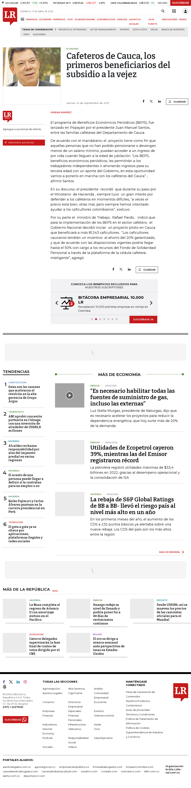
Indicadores (50, 724)
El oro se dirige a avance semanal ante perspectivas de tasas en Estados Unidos (109, 646)
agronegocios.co (45, 766)
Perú (26, 34)
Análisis (98, 688)
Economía (100, 702)
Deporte (162, 600)
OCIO (70, 19)
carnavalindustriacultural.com (59, 771)
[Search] (162, 11)
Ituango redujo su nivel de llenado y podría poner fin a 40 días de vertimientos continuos (106, 614)
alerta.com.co (11, 775)
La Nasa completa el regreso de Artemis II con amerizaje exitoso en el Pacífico (44, 612)
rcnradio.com (109, 771)
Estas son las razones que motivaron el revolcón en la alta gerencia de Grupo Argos (24, 394)
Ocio (97, 728)
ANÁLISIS (122, 19)
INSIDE (183, 19)
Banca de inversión (173, 29)
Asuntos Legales (52, 693)
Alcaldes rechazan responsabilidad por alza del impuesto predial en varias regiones (23, 453)
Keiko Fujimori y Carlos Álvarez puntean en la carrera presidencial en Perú (26, 506)
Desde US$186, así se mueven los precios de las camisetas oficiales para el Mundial (172, 612)
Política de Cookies (137, 727)
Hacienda (13, 441)
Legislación (36, 634)
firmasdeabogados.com (107, 766)
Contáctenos (134, 705)
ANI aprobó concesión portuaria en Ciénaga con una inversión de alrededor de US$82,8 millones (25, 424)
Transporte (16, 412)
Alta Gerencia (76, 688)
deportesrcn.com (34, 775)
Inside (97, 724)
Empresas (48, 711)
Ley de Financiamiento (103, 29)
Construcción (17, 382)
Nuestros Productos (138, 700)
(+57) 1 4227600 (13, 706)
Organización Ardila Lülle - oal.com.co (174, 769)
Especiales (74, 711)
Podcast (48, 737)
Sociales (48, 746)
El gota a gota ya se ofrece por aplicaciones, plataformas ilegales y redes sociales (25, 534)
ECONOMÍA (45, 19)
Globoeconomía (104, 715)
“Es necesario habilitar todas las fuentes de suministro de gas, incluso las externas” (132, 397)
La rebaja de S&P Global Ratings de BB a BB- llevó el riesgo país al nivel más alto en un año (133, 506)
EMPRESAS (59, 19)
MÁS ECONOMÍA (169, 551)
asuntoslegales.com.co (17, 766)
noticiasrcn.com (130, 771)
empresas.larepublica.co (74, 766)
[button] (56, 303)
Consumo (48, 702)
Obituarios (74, 728)
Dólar (154, 29)
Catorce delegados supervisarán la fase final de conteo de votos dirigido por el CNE (44, 646)
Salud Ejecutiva (103, 737)
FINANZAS (32, 19)
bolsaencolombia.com (140, 766)
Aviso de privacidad (138, 709)
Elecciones (39, 34)
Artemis (124, 29)
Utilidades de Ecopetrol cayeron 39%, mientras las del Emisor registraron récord (132, 454)
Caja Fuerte (75, 693)
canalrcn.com (89, 771)
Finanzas (48, 715)
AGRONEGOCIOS (106, 19)
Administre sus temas (19, 142)
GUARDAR (177, 101)
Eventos (99, 711)
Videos (72, 746)
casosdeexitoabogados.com (20, 771)
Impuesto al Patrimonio (72, 29)
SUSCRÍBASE (180, 2)
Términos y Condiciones (140, 714)
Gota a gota (140, 29)
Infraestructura (77, 724)
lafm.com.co (151, 771)
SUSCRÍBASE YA (143, 319)
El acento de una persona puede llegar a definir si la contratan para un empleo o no (25, 480)
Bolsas (97, 634)
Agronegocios (51, 688)
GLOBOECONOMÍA (85, 19)
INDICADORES (170, 19)
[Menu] (23, 19)
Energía (97, 600)
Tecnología (15, 522)
